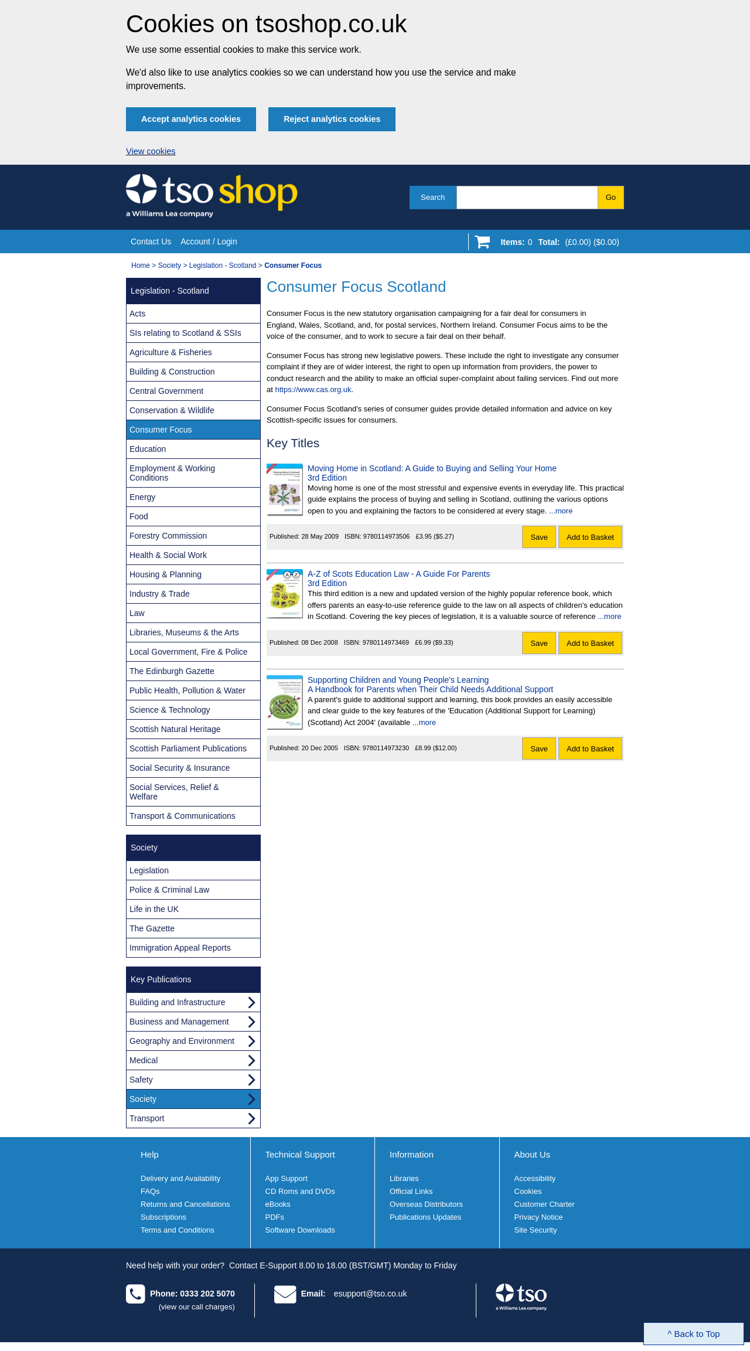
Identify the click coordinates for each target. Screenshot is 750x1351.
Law (137, 613)
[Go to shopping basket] (557, 244)
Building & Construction (172, 371)
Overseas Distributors (426, 1204)
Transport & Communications (182, 816)
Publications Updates (425, 1217)
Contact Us (151, 241)
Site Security (535, 1230)
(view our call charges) (197, 1306)
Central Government (166, 391)
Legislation (149, 870)
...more (560, 510)
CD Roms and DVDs (300, 1191)
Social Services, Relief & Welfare (174, 791)
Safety (141, 1079)
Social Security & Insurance (179, 768)
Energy (142, 497)
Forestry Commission (168, 535)
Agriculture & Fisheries (170, 352)
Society (169, 265)
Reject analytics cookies (332, 119)
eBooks (278, 1204)
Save (539, 537)
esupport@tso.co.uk (370, 1293)
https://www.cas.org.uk (313, 389)
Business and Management (179, 1021)
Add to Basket (590, 537)
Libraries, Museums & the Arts (184, 632)
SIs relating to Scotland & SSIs (185, 333)
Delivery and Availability (180, 1178)
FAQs (150, 1191)
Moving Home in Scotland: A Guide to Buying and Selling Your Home (432, 468)
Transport (146, 1118)
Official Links (411, 1191)
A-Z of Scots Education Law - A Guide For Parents (399, 573)
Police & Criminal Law (169, 889)
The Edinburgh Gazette (171, 671)
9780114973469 (386, 642)
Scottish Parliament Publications (188, 748)
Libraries (404, 1178)
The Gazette (152, 928)
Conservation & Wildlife (171, 410)
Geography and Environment (181, 1041)
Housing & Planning (165, 574)
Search (433, 197)
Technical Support (300, 1154)
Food (138, 516)
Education (147, 449)
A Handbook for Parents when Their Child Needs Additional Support (430, 689)
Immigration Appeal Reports (180, 947)
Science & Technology (169, 709)
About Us (532, 1154)
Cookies (528, 1191)
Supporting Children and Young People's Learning (398, 680)
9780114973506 (386, 536)
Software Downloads (300, 1230)
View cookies (151, 151)
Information (412, 1154)
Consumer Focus (160, 429)
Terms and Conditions (177, 1230)
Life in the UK (154, 909)
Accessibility (535, 1178)
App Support (286, 1178)
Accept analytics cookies (191, 119)
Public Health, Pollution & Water (187, 690)
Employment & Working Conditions (172, 473)
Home (140, 265)
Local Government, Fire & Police (188, 651)
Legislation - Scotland (223, 265)
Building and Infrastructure (177, 1002)
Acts (137, 313)
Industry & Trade (159, 593)
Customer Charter (544, 1204)
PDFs (275, 1217)
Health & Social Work (168, 555)
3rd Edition (327, 477)
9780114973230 (386, 747)
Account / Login (208, 241)
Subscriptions (163, 1217)
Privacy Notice (538, 1217)
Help (150, 1154)
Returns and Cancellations (185, 1204)
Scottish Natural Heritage (175, 729)
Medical (143, 1060)
